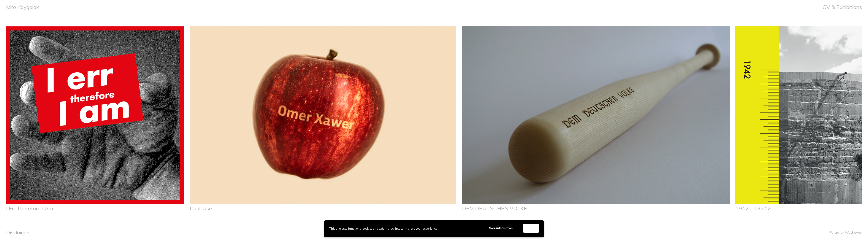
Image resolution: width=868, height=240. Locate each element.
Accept (531, 228)
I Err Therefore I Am (29, 208)
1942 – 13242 (753, 208)
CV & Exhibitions (842, 7)
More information (501, 228)
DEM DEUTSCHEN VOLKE (494, 208)
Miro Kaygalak (22, 7)
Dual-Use (201, 208)
